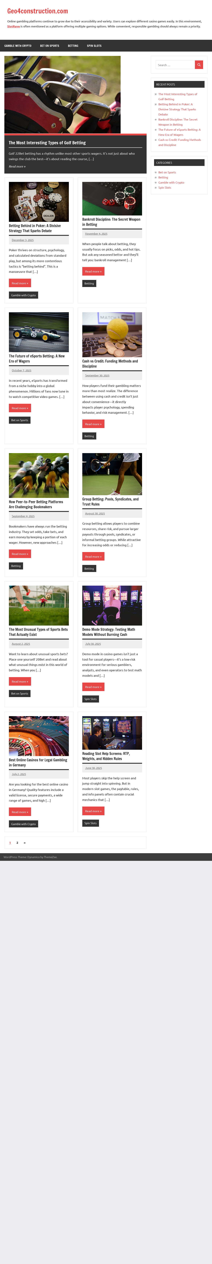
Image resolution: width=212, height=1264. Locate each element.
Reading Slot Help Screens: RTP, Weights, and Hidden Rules (106, 756)
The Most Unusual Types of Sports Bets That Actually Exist (38, 632)
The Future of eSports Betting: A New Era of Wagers (37, 358)
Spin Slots (94, 46)
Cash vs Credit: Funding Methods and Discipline (110, 364)
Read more (16, 166)
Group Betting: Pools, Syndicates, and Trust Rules (110, 501)
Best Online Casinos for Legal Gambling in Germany (38, 762)
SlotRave (13, 26)
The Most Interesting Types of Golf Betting (47, 143)
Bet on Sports (49, 46)
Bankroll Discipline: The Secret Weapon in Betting (111, 222)
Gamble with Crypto (17, 46)
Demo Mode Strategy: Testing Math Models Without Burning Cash (108, 632)
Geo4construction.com (37, 11)
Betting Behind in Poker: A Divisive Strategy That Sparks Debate (35, 228)
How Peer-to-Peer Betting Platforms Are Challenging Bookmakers (36, 504)
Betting (73, 46)
